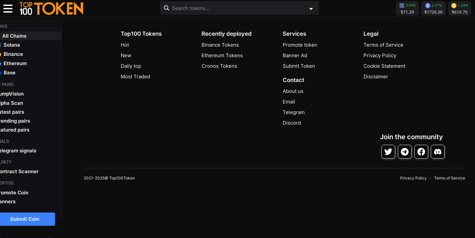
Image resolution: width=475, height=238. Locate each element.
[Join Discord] (438, 152)
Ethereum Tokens (222, 55)
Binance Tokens (220, 45)
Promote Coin (24, 191)
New (126, 55)
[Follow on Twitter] (388, 152)
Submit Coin (36, 218)
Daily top (131, 66)
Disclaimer (376, 76)
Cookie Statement (384, 66)
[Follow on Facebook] (421, 152)
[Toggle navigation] (8, 8)
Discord (292, 123)
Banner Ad (295, 55)
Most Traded (135, 76)
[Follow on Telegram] (405, 152)
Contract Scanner (29, 170)
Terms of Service (383, 45)
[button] (51, 8)
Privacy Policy (380, 55)
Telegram (294, 112)
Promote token (300, 45)
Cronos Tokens (219, 66)
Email (289, 102)
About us (293, 91)
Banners (18, 200)
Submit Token (299, 66)
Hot (125, 45)
